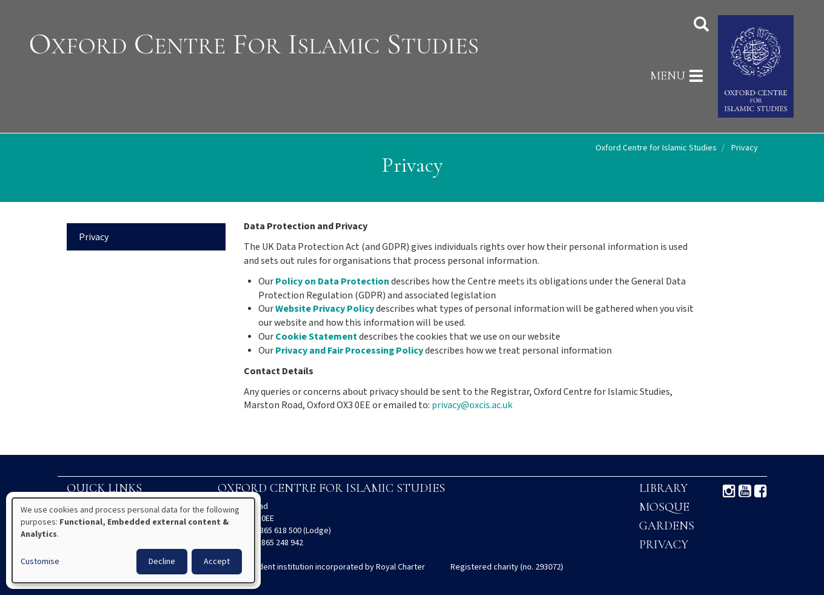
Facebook (760, 491)
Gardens (666, 526)
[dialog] (133, 540)
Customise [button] (40, 561)
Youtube (745, 491)
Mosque (664, 507)
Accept (217, 561)
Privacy (94, 237)
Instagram (729, 491)
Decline (162, 561)
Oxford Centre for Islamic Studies (656, 148)
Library (663, 488)
